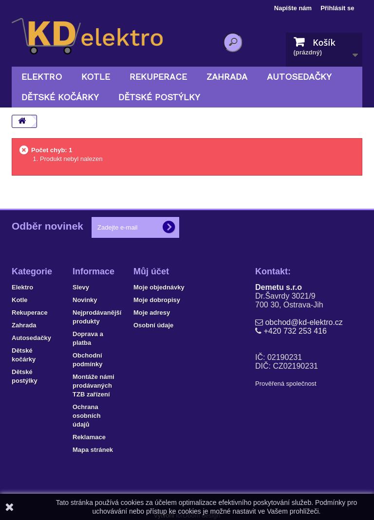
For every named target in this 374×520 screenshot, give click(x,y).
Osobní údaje (153, 325)
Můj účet (151, 271)
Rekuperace (158, 77)
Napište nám (293, 8)
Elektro (41, 77)
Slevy (81, 287)
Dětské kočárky (60, 97)
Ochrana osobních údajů (87, 415)
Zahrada (226, 77)
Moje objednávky (159, 287)
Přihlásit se (337, 8)
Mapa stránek (93, 449)
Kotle (95, 77)
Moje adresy (151, 312)
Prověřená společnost (286, 383)
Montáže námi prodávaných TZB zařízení (93, 385)
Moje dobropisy (156, 300)
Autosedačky (299, 77)
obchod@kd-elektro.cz (303, 322)
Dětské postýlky (159, 97)
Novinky (85, 300)
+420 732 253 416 (294, 331)
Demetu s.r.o (278, 287)
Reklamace (89, 437)
